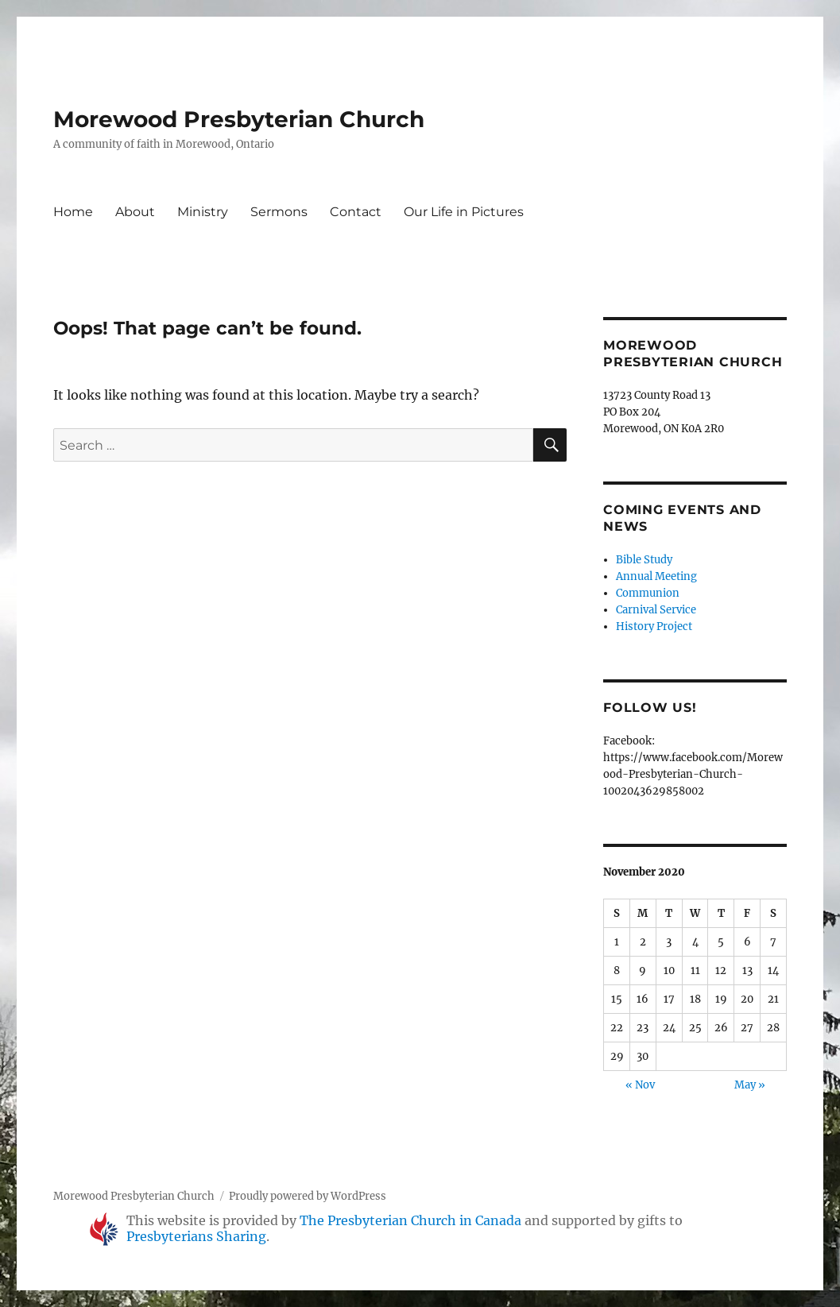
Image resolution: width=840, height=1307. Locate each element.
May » (749, 1085)
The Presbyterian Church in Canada (410, 1220)
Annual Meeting (656, 576)
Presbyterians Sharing (196, 1236)
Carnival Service (656, 610)
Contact (355, 211)
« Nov (640, 1085)
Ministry (202, 211)
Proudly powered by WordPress (307, 1196)
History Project (654, 626)
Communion (647, 593)
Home (73, 211)
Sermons (279, 211)
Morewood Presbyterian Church (238, 119)
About (135, 211)
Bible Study (644, 559)
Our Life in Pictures (464, 211)
